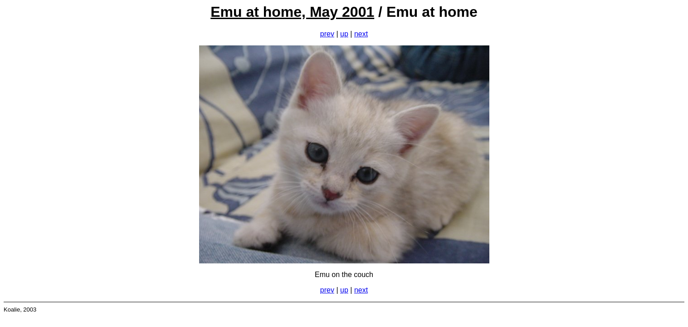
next (361, 34)
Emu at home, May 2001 (292, 12)
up (344, 34)
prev (327, 34)
